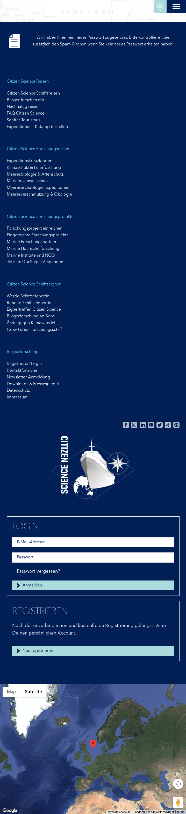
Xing (168, 425)
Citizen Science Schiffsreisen (33, 93)
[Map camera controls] (178, 784)
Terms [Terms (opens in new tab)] (180, 812)
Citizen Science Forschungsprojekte (40, 217)
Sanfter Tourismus (23, 120)
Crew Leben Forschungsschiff (34, 330)
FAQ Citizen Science (26, 113)
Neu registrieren (38, 651)
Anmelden (32, 585)
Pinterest (176, 425)
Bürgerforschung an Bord (31, 316)
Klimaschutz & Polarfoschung (34, 168)
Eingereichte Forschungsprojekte (38, 235)
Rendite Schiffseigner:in (29, 303)
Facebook (126, 425)
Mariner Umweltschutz (27, 181)
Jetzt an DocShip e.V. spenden (35, 262)
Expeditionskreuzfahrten (29, 161)
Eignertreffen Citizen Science (34, 310)
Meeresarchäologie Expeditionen (38, 188)
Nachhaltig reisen (23, 107)
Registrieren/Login (24, 364)
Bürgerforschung (23, 352)
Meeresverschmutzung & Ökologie (39, 194)
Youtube (151, 425)
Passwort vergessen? (38, 571)
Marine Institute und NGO (31, 255)
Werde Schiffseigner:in (28, 296)
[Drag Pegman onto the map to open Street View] (178, 802)
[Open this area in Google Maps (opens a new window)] (9, 810)
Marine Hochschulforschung (33, 249)
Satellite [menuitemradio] (33, 691)
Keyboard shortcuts (119, 812)
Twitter (159, 425)
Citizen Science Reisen (28, 81)
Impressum (17, 397)
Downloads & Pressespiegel (33, 384)
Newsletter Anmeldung (28, 377)
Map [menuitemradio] (11, 691)
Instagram (134, 425)
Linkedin (143, 425)
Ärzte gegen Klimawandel (31, 323)
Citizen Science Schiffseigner (34, 284)
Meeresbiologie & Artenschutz (35, 174)
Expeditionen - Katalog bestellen (37, 127)
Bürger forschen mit (25, 100)
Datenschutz (18, 391)
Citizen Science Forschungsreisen (38, 149)
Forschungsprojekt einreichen (34, 228)
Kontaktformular (22, 371)
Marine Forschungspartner (31, 242)
